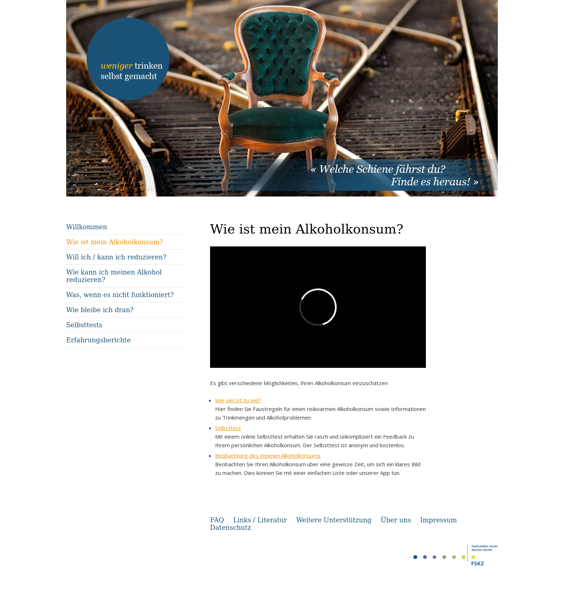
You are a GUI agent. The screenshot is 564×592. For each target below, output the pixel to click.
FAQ (217, 520)
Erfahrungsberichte (98, 340)
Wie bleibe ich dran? (99, 310)
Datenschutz (230, 527)
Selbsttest (228, 427)
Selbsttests (84, 325)
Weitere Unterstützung (333, 520)
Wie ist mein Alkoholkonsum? (114, 242)
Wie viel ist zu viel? (238, 400)
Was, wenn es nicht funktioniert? (120, 295)
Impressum (438, 520)
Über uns (396, 520)
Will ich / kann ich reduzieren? (116, 257)
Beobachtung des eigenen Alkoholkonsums (267, 455)
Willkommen (86, 227)
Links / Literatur (260, 520)
